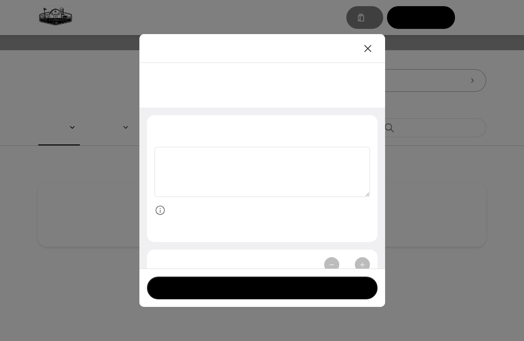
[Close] (368, 48)
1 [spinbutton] (346, 266)
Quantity (172, 266)
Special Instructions (193, 129)
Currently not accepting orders (262, 287)
